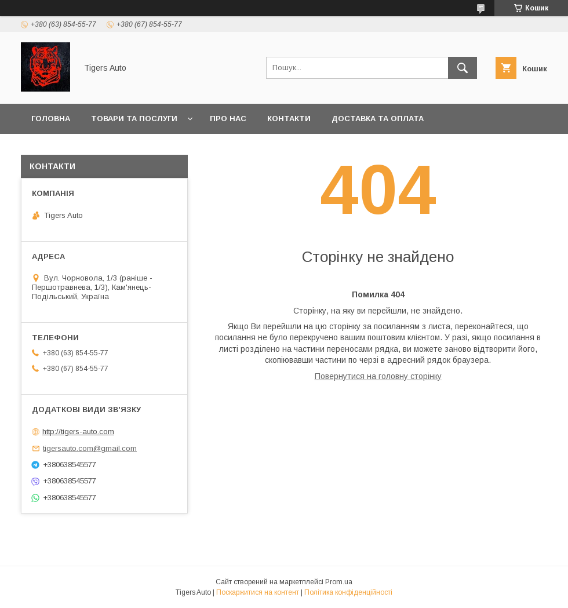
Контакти (289, 118)
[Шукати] (462, 68)
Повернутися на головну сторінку (378, 376)
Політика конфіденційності (348, 592)
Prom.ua (338, 582)
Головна (50, 118)
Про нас (228, 118)
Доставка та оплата (378, 118)
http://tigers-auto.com (78, 431)
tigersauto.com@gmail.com (90, 448)
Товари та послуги (134, 118)
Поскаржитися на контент (257, 592)
